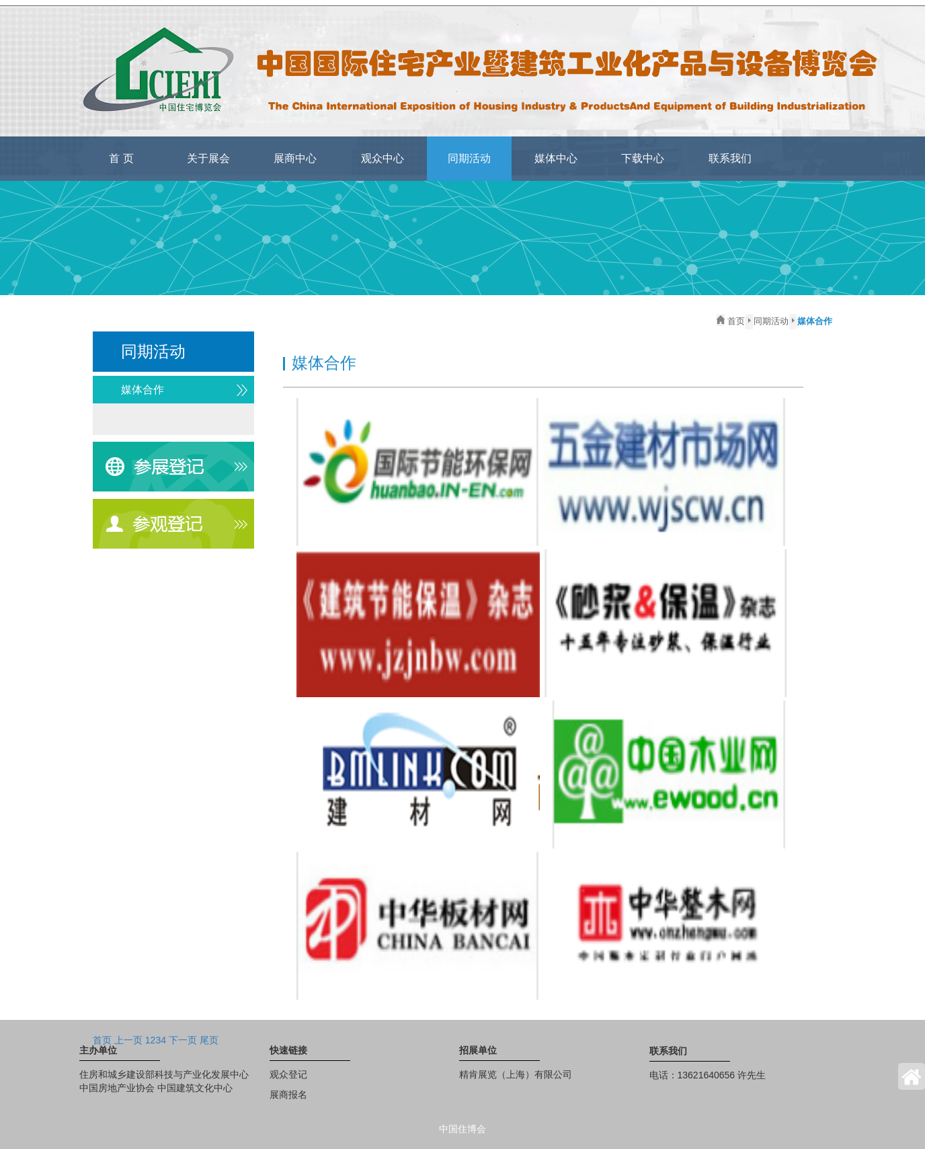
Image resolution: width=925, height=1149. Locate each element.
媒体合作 (142, 389)
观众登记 (288, 1074)
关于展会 (208, 158)
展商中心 (295, 158)
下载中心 (642, 158)
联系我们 (730, 158)
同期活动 (469, 158)
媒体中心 (555, 158)
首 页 (121, 158)
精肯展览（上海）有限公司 (515, 1074)
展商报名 (288, 1094)
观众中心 (382, 158)
